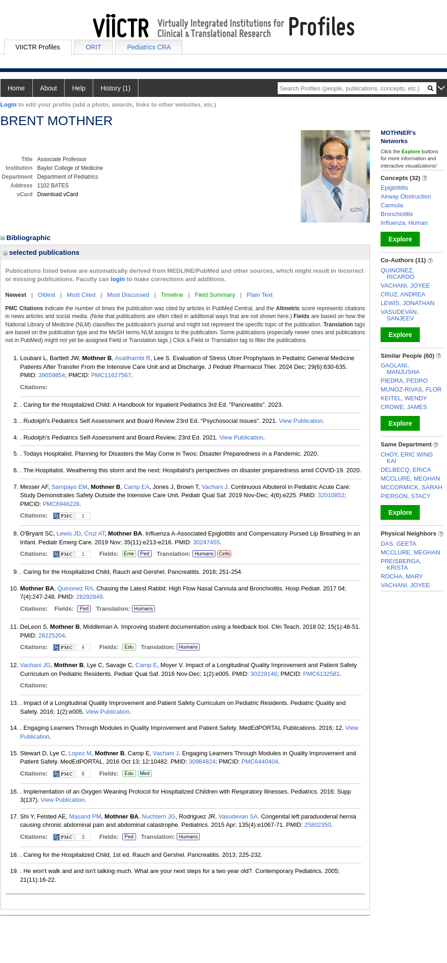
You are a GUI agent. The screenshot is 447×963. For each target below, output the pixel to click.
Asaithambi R (132, 358)
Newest (16, 294)
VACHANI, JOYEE (405, 285)
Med (144, 773)
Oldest (46, 294)
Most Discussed (128, 294)
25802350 (317, 824)
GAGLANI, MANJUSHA (400, 368)
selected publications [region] (41, 252)
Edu (128, 647)
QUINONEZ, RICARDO (397, 273)
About (48, 88)
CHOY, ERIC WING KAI (407, 457)
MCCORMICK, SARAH (411, 487)
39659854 (51, 375)
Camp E (146, 665)
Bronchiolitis (397, 214)
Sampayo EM (69, 486)
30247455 (206, 542)
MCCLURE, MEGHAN (410, 478)
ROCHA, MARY (402, 576)
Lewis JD (69, 533)
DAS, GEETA (398, 543)
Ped (143, 554)
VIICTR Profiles (38, 47)
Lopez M (80, 753)
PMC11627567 (111, 375)
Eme (129, 554)
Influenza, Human (404, 222)
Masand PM (85, 816)
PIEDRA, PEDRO (404, 380)
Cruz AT (94, 533)
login (118, 279)
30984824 (202, 761)
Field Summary (215, 294)
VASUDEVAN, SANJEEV (399, 315)
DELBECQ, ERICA (406, 469)
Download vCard (57, 194)
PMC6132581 (321, 673)
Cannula (392, 205)
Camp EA (136, 486)
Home (16, 88)
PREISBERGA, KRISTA (401, 564)
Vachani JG (35, 665)
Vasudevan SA (238, 816)
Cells (224, 553)
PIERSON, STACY (405, 496)
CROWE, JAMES (404, 406)
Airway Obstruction (406, 196)
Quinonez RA (75, 588)
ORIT (93, 47)
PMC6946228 (61, 503)
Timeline (172, 294)
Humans (204, 553)
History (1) (116, 88)
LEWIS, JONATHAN (408, 303)
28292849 (89, 596)
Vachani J (214, 486)
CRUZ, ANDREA (403, 294)
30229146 (263, 673)
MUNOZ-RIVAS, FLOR (411, 389)
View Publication (300, 420)
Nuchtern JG (159, 816)
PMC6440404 (259, 761)
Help (78, 88)
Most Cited (81, 294)
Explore (400, 239)
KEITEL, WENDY (404, 398)
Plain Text (260, 294)
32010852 (331, 495)
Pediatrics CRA (149, 47)
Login (8, 104)
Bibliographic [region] (26, 237)
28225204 (51, 635)
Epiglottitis (394, 187)
